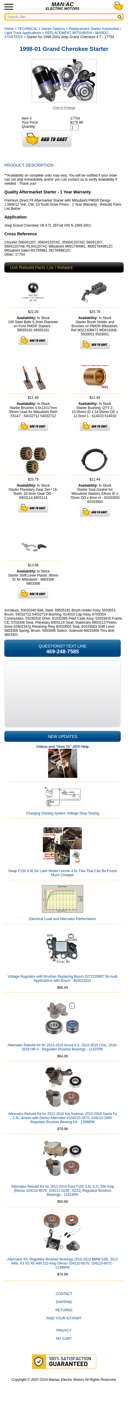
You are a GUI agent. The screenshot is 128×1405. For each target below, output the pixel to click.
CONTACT (64, 1294)
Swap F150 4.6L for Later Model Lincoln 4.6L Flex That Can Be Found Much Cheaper (62, 873)
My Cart (64, 1339)
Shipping (64, 1302)
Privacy (64, 1330)
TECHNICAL (27, 29)
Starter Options (53, 29)
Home (9, 29)
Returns (63, 1310)
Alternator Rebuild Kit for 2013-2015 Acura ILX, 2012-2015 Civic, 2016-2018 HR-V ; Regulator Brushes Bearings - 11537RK (63, 1047)
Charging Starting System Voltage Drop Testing (62, 813)
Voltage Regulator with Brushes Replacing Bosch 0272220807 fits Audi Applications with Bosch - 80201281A (62, 978)
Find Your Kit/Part (64, 1318)
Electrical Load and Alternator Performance (62, 919)
